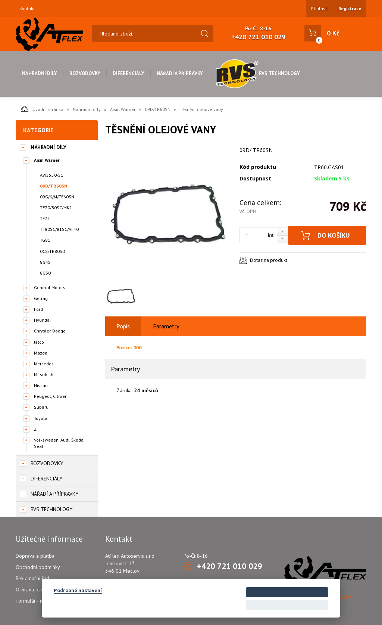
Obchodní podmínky (38, 567)
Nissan (41, 385)
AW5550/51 (51, 175)
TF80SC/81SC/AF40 (59, 229)
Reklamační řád (32, 578)
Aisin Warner (122, 109)
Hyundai (42, 320)
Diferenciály (128, 73)
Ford (38, 309)
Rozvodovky (84, 73)
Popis (123, 326)
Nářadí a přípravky (180, 73)
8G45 (45, 262)
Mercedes (44, 363)
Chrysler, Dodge (50, 331)
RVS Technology (257, 73)
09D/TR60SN (157, 109)
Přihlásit (319, 8)
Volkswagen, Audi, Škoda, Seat (59, 443)
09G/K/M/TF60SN (57, 196)
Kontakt (27, 8)
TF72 (45, 218)
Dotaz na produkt (268, 260)
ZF (36, 429)
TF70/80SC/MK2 (56, 207)
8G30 (45, 273)
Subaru (41, 407)
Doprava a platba (35, 556)
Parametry (166, 326)
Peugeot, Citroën (51, 396)
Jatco (39, 342)
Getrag (41, 298)
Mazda (40, 353)
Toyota (40, 418)
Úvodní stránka (42, 108)
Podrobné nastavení (78, 590)
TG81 (45, 240)
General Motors (49, 287)
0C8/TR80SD (52, 251)
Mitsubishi (44, 374)
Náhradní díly (39, 73)
